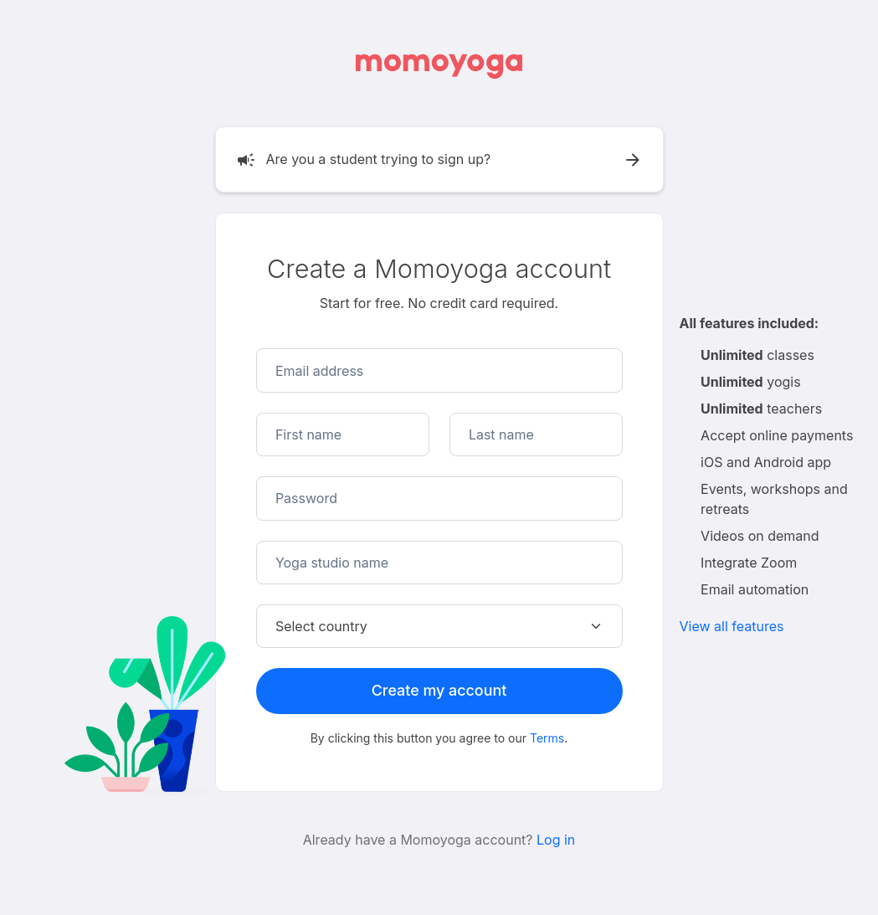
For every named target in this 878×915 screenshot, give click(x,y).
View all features (732, 626)
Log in (556, 839)
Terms (547, 738)
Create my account (439, 690)
